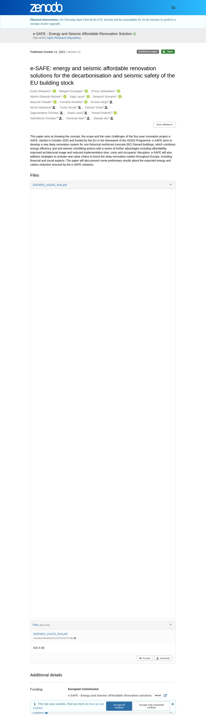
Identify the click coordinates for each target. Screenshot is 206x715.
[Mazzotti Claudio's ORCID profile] (54, 102)
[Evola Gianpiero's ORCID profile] (54, 91)
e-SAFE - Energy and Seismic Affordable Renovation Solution (83, 34)
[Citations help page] (47, 712)
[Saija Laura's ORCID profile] (87, 97)
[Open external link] (166, 695)
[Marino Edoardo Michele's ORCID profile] (64, 97)
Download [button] (163, 658)
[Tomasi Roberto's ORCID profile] (115, 113)
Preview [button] (144, 658)
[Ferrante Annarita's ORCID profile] (85, 102)
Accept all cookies (119, 706)
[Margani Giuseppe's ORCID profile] (86, 91)
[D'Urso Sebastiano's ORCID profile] (118, 91)
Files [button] (102, 624)
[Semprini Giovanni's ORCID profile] (119, 97)
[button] (103, 185)
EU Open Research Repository (61, 37)
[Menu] (173, 7)
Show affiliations (164, 124)
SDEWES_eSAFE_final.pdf (50, 634)
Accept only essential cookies (151, 706)
